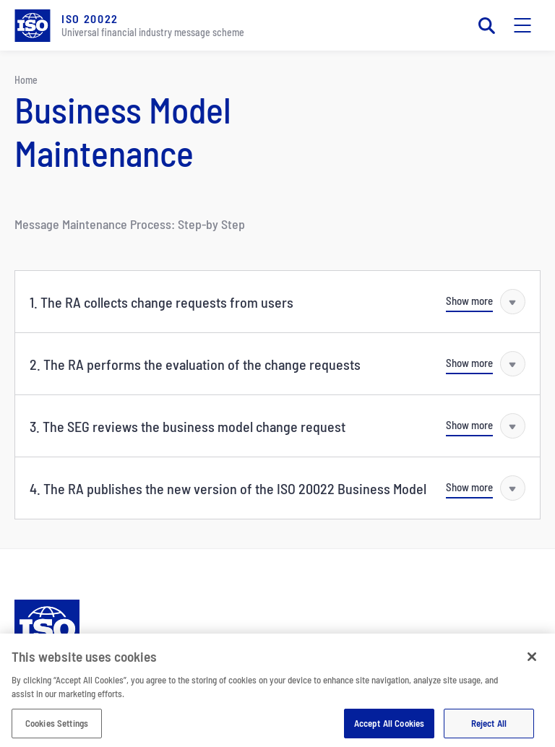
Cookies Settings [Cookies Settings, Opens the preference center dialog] (56, 729)
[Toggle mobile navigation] (522, 25)
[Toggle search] (486, 25)
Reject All (489, 729)
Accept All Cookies (389, 729)
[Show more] (485, 301)
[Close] (532, 662)
